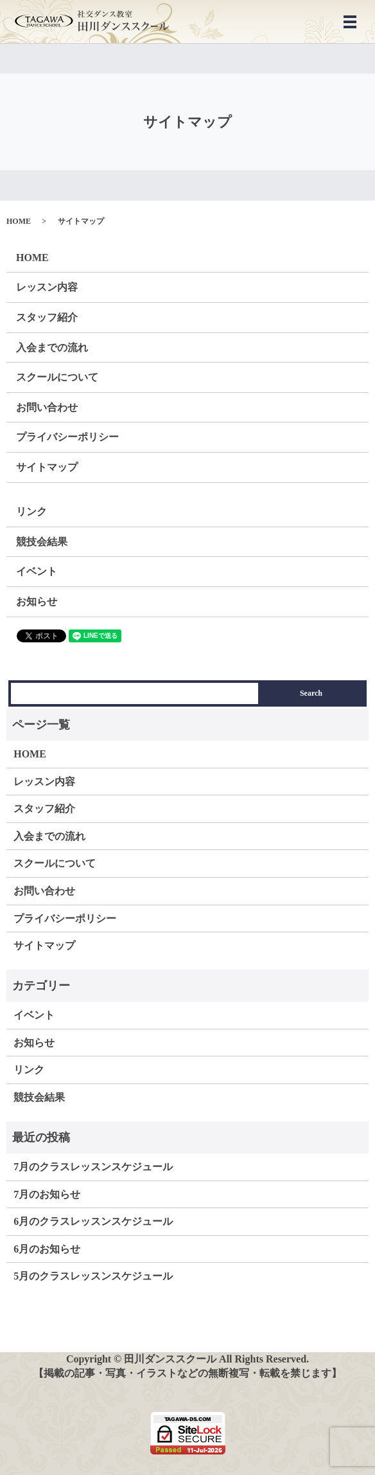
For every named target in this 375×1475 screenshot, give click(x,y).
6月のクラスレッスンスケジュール (93, 1221)
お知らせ (36, 601)
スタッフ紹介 (47, 317)
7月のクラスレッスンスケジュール (93, 1166)
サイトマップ (47, 467)
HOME (18, 221)
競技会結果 (41, 541)
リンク (31, 511)
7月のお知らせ (46, 1194)
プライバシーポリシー (67, 436)
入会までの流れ (52, 347)
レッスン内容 (47, 287)
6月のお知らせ (46, 1249)
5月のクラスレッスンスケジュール (93, 1276)
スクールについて (57, 377)
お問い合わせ (47, 407)
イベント (36, 571)
